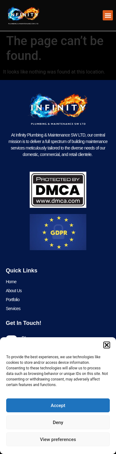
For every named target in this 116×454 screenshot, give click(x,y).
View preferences (58, 439)
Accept (58, 405)
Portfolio (12, 299)
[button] (107, 345)
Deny (58, 422)
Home (11, 281)
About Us (14, 290)
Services (13, 308)
